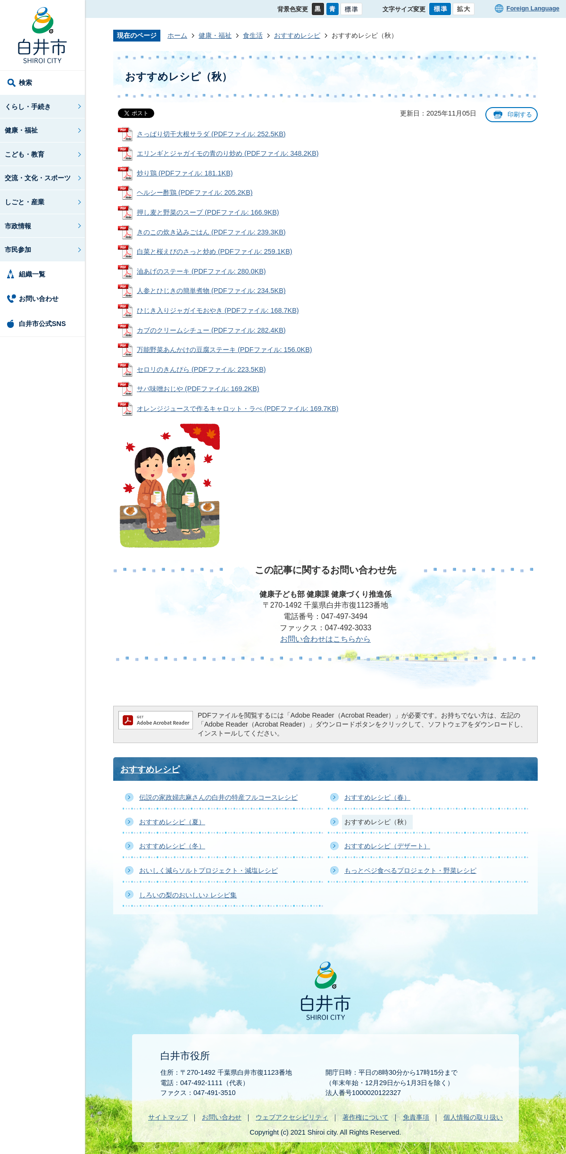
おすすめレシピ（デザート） (387, 846)
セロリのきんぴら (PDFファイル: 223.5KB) (201, 369)
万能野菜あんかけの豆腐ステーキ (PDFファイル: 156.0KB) (224, 349)
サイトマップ (168, 1117)
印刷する (520, 114)
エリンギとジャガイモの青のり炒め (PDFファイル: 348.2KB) (228, 153)
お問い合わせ (38, 298)
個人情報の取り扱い (473, 1117)
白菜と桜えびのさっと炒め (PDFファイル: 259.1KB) (214, 251)
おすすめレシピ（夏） (172, 822)
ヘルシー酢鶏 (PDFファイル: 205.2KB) (195, 192)
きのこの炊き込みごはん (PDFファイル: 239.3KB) (211, 232)
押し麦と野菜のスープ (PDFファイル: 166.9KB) (208, 212)
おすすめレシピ (297, 35)
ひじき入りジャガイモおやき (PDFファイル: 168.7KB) (218, 310)
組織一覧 (32, 274)
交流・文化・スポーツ (38, 178)
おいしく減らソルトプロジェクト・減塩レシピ (208, 870)
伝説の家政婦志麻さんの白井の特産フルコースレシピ (218, 797)
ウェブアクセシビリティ (292, 1117)
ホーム (177, 35)
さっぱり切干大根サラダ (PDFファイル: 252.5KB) (211, 134)
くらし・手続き (28, 106)
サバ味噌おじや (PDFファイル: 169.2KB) (198, 389)
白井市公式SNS (42, 323)
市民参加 (18, 249)
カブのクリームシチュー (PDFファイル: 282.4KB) (211, 330)
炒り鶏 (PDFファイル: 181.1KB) (185, 173)
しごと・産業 (24, 202)
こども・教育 (24, 154)
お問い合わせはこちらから (325, 639)
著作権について (365, 1117)
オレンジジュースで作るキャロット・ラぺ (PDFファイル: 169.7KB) (238, 408)
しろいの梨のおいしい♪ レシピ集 (188, 895)
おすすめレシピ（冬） (172, 846)
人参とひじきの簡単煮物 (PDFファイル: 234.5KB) (211, 290)
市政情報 (18, 226)
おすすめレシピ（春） (377, 797)
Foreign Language (533, 8)
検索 (25, 82)
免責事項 (416, 1117)
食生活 (253, 35)
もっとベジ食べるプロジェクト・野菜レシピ (410, 870)
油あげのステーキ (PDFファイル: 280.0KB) (201, 271)
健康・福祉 (21, 130)
